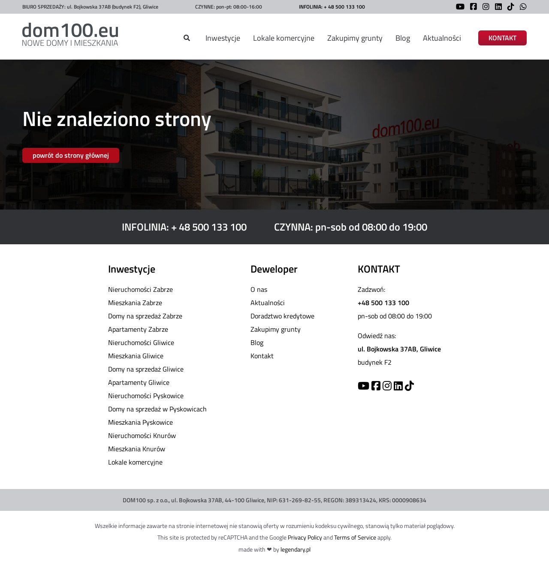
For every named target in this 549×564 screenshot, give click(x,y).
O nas (258, 289)
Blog (402, 38)
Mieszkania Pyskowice (140, 422)
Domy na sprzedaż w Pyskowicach (157, 409)
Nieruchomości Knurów (142, 435)
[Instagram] (483, 7)
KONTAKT (502, 38)
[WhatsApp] (521, 7)
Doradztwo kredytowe (282, 316)
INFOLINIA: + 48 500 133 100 (332, 7)
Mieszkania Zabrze (135, 302)
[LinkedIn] (496, 7)
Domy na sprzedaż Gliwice (146, 369)
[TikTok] (508, 7)
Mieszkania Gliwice (135, 356)
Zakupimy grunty (355, 38)
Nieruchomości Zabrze (140, 289)
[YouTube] (458, 7)
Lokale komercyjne (283, 38)
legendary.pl (296, 549)
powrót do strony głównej (71, 155)
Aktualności (442, 38)
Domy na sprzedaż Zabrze (145, 316)
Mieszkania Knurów (136, 449)
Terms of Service (355, 537)
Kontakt (262, 356)
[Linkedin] (398, 385)
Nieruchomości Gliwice (141, 342)
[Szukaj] (187, 38)
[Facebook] (471, 7)
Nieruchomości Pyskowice (146, 395)
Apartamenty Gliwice (138, 382)
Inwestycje (222, 38)
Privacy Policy (305, 537)
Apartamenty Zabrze (138, 329)
